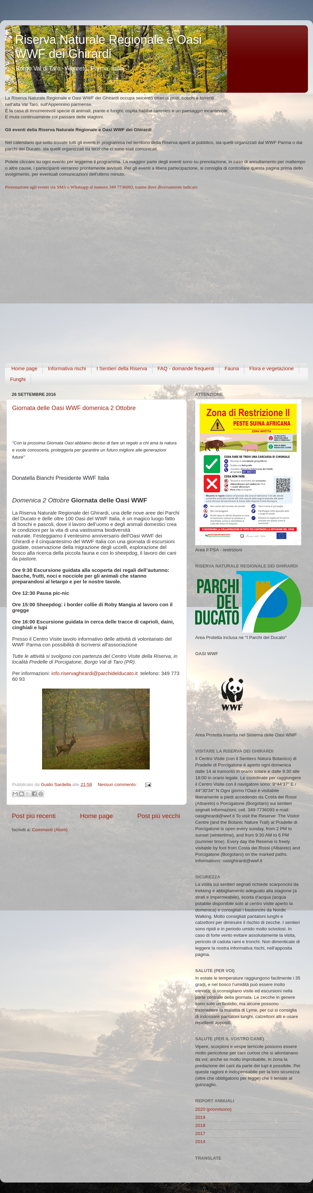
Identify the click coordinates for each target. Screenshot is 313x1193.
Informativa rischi (67, 368)
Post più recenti (34, 815)
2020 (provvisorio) (213, 1109)
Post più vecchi (158, 815)
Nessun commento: (118, 784)
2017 (200, 1133)
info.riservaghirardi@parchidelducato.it (94, 673)
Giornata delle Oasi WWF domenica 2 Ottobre (74, 408)
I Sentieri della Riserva (122, 368)
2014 (200, 1141)
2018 (200, 1125)
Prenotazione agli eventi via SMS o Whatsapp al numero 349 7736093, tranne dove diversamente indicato (101, 187)
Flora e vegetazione (271, 368)
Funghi (18, 379)
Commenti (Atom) (50, 829)
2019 (200, 1117)
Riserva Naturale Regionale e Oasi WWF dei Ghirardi (108, 47)
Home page (24, 368)
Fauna (231, 368)
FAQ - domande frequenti (186, 368)
